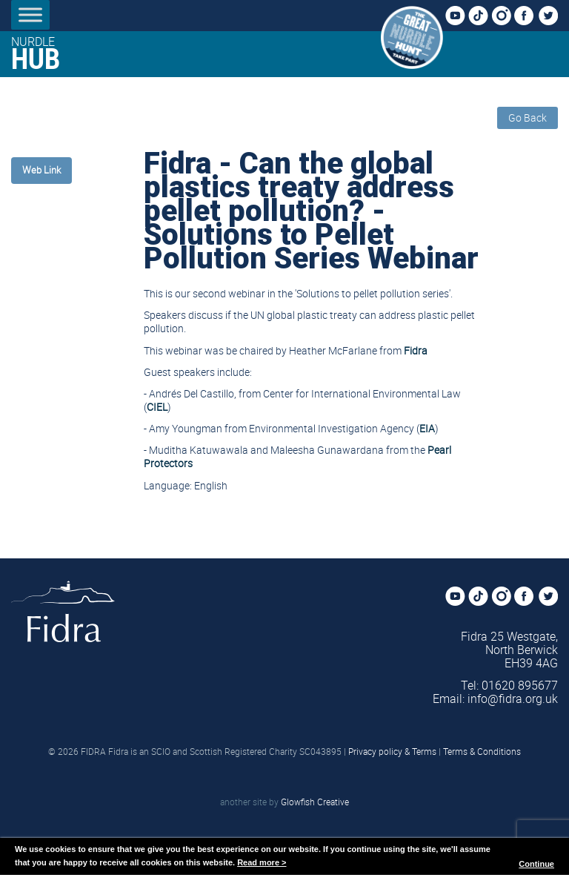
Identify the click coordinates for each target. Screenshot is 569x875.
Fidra (415, 350)
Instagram (505, 16)
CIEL (157, 407)
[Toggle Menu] (30, 14)
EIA (427, 428)
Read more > (261, 862)
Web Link (41, 169)
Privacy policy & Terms (392, 751)
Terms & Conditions (482, 751)
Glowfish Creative (315, 802)
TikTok (482, 16)
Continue (536, 863)
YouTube (459, 16)
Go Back (527, 117)
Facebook (528, 16)
